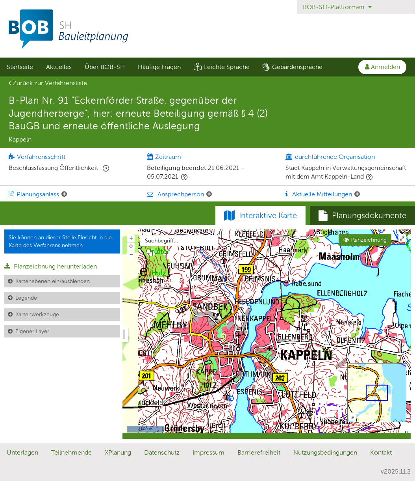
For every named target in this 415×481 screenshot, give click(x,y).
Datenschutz (162, 452)
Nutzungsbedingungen (325, 452)
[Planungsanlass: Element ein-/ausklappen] (64, 194)
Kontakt (381, 452)
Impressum (208, 452)
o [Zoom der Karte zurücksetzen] (131, 245)
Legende (26, 298)
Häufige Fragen (159, 66)
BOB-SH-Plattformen (337, 7)
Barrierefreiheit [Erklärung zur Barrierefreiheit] (258, 452)
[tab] (362, 216)
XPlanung (118, 452)
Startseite (20, 66)
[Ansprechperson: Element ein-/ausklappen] (209, 194)
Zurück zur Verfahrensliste (48, 83)
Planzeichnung (365, 240)
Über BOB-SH (105, 66)
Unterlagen (22, 452)
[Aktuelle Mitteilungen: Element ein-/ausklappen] (357, 194)
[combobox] (179, 240)
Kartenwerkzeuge (37, 314)
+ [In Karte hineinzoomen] (131, 238)
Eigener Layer (32, 331)
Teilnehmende (71, 452)
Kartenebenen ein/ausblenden (52, 281)
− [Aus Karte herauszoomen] (131, 254)
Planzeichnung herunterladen (50, 266)
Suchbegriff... (161, 240)
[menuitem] (19, 67)
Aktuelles (59, 66)
